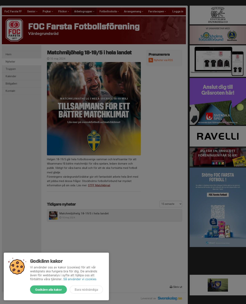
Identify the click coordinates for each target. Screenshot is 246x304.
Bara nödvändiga (86, 289)
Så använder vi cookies (79, 279)
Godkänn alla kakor (48, 289)
